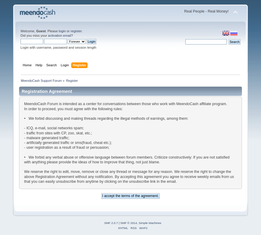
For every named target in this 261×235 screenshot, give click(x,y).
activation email (59, 35)
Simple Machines (150, 223)
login (62, 31)
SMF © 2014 (128, 223)
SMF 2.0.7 (111, 223)
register (76, 31)
